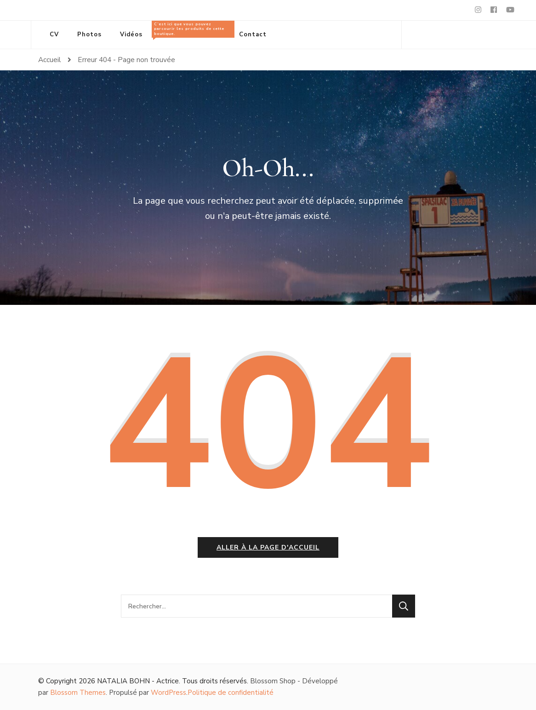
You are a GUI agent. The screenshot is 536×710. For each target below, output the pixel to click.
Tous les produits (191, 30)
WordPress (168, 692)
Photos (89, 34)
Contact (253, 34)
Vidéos (131, 34)
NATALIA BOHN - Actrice (138, 681)
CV (54, 34)
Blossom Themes (78, 692)
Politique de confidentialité (231, 692)
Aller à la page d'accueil (268, 547)
